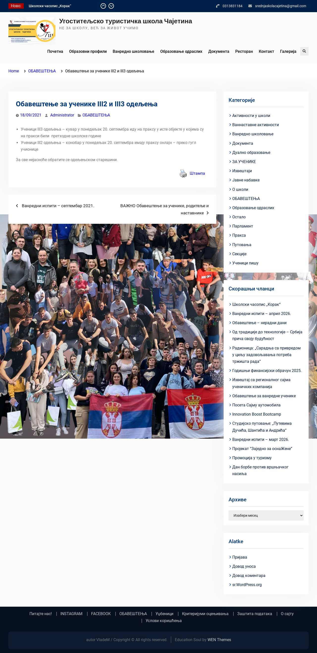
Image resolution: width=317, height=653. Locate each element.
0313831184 (232, 6)
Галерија (288, 51)
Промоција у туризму (252, 457)
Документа (218, 51)
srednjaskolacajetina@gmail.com (280, 6)
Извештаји (242, 171)
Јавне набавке (246, 180)
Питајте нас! (40, 614)
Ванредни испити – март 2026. (260, 439)
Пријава (239, 557)
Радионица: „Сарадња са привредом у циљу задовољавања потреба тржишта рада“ (266, 355)
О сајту (287, 614)
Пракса (239, 235)
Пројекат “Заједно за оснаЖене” (262, 448)
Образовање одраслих (181, 51)
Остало (239, 217)
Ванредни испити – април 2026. (261, 313)
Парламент (242, 226)
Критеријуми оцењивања (205, 614)
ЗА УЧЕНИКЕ (244, 161)
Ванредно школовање (133, 51)
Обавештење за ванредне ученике (264, 396)
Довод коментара (248, 575)
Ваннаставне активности (255, 124)
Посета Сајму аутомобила (256, 405)
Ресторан (244, 51)
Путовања (241, 244)
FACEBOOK (101, 614)
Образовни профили (88, 51)
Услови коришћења (164, 621)
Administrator (62, 115)
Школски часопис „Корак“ (50, 6)
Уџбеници (164, 614)
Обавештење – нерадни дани (259, 322)
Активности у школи (251, 115)
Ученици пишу (245, 263)
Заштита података (254, 614)
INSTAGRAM (71, 614)
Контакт (266, 51)
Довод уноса (244, 566)
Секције (239, 254)
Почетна (55, 51)
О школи (240, 189)
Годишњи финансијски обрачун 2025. (267, 370)
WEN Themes (219, 639)
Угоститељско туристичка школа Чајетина (125, 21)
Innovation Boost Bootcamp (256, 414)
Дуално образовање (251, 152)
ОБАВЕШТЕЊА (96, 115)
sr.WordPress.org (247, 584)
